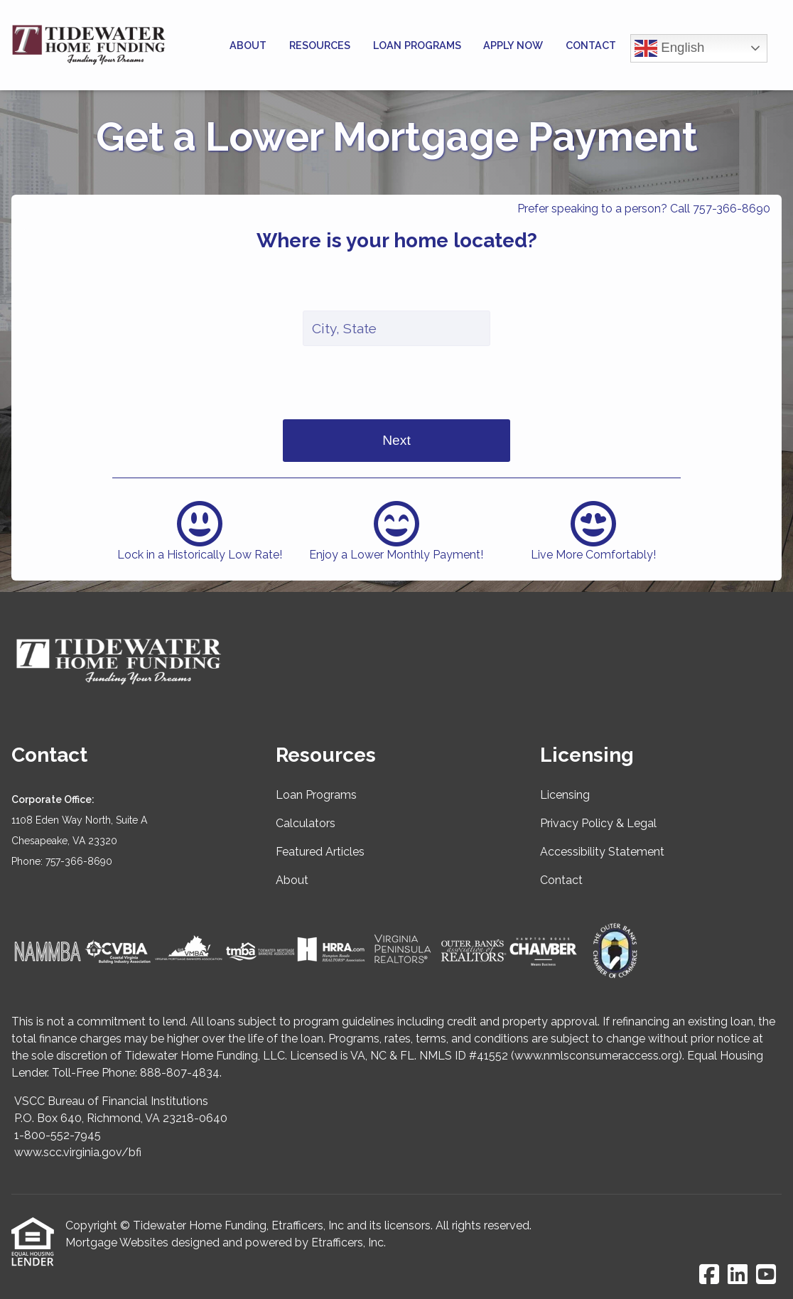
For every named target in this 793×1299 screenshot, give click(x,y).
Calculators (305, 823)
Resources (319, 45)
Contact (591, 45)
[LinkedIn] (738, 1275)
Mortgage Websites (116, 1242)
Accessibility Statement (602, 851)
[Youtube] (766, 1275)
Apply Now (513, 45)
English (669, 48)
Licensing (565, 795)
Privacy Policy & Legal (598, 823)
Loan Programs (417, 45)
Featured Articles (320, 851)
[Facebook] (709, 1275)
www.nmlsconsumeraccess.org (596, 1055)
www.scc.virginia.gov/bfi (77, 1152)
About (248, 45)
